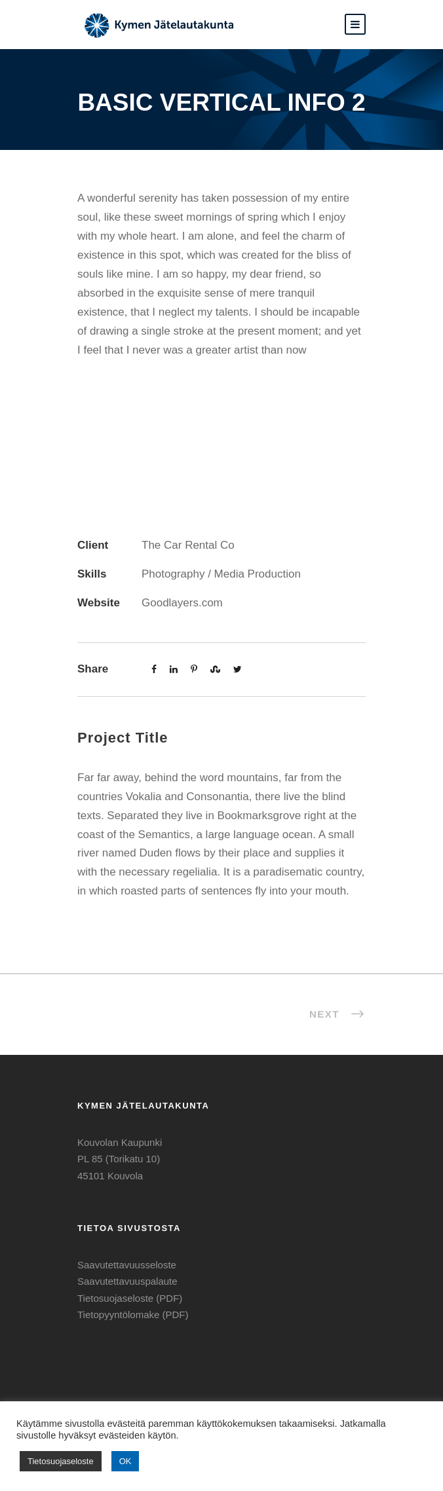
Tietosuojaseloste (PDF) (129, 1298)
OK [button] (125, 1461)
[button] (355, 24)
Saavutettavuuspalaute (127, 1281)
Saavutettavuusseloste (126, 1264)
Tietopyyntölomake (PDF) (133, 1314)
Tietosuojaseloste (61, 1461)
